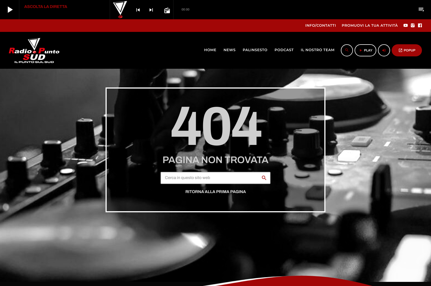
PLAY (365, 50)
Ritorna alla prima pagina (215, 192)
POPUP (406, 50)
